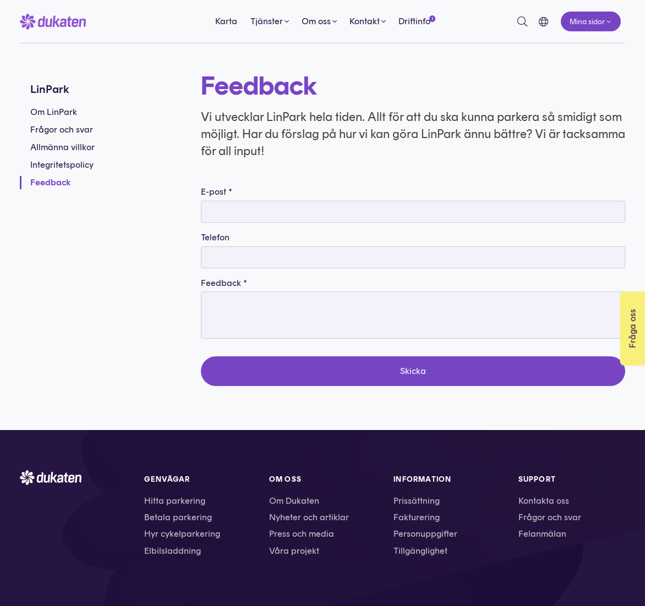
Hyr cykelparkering (182, 533)
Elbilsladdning (172, 551)
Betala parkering (178, 517)
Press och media (301, 533)
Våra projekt (294, 551)
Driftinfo (414, 20)
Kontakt (364, 21)
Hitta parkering (174, 500)
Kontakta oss (543, 500)
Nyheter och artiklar (309, 517)
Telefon (215, 237)
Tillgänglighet (420, 551)
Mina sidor (587, 21)
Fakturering (416, 517)
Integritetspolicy (62, 164)
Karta (226, 21)
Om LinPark (53, 112)
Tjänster (266, 21)
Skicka (413, 371)
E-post (216, 191)
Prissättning (416, 500)
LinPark (49, 89)
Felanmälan (542, 533)
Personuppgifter (425, 533)
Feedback (50, 182)
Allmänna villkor (62, 147)
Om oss (316, 21)
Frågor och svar (61, 129)
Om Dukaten (294, 500)
